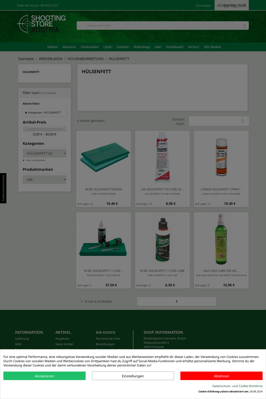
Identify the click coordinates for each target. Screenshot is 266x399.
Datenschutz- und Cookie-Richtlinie (237, 386)
